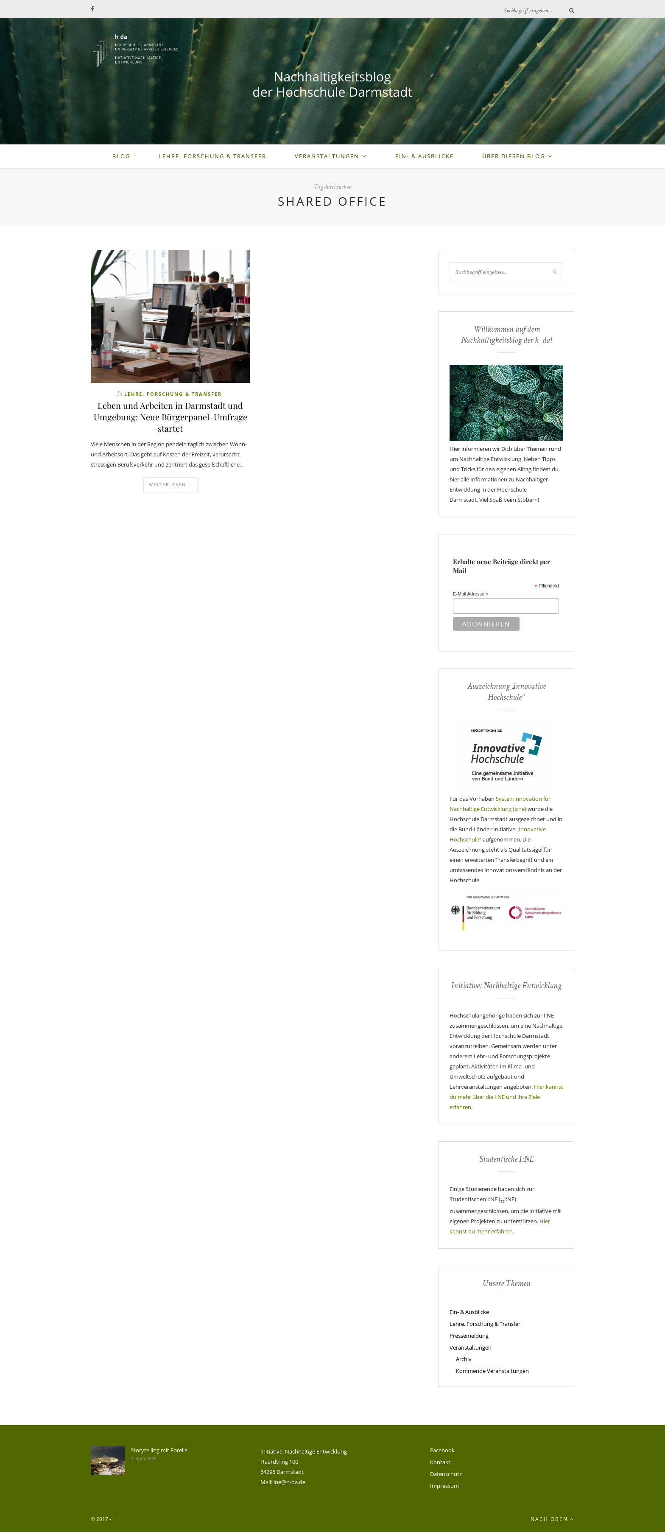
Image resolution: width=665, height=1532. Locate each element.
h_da (117, 1519)
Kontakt (440, 1462)
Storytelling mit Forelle (159, 1450)
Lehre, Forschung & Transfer (212, 156)
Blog (121, 156)
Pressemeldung (469, 1335)
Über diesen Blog (513, 156)
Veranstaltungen (327, 156)
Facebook (442, 1450)
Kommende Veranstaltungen (492, 1371)
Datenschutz (446, 1474)
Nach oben (552, 1519)
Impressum (444, 1486)
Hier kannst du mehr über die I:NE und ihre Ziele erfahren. (506, 1097)
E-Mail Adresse (470, 594)
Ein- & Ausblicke (424, 156)
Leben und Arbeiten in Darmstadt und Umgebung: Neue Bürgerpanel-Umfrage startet (170, 417)
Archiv (464, 1359)
